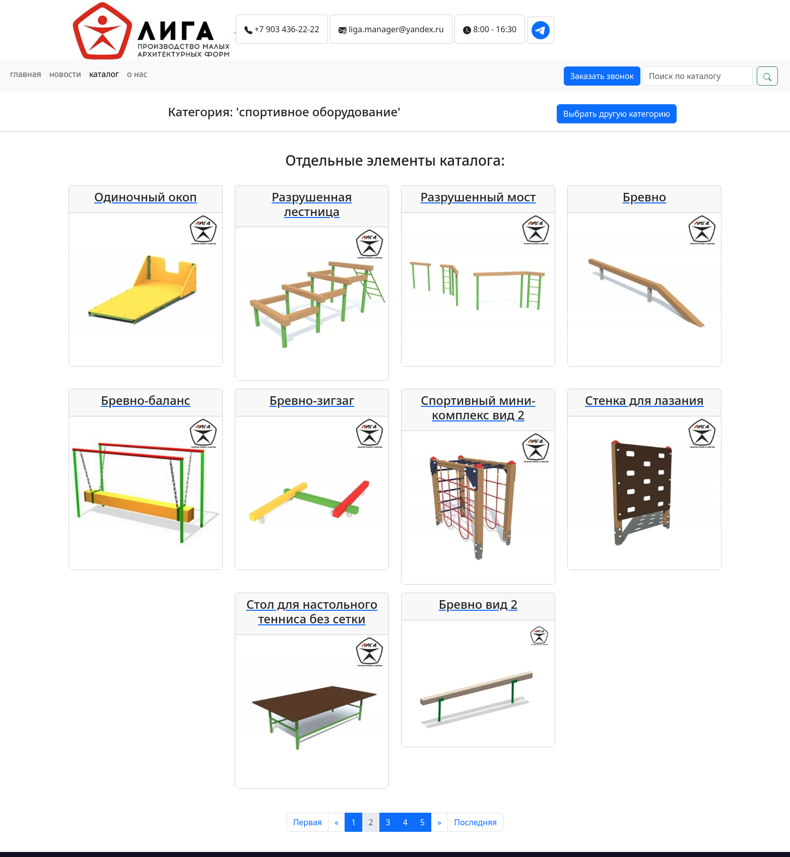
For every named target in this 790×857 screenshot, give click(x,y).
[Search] (697, 76)
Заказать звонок (602, 76)
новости (65, 74)
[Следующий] (439, 822)
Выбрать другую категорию (616, 113)
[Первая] (307, 822)
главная (25, 74)
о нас (137, 74)
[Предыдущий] (336, 822)
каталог (104, 74)
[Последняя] (475, 822)
